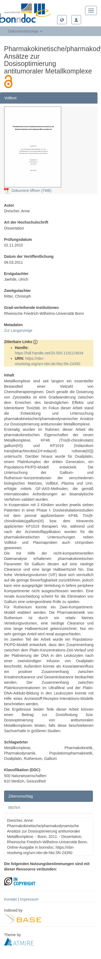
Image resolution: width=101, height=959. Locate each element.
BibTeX (14, 807)
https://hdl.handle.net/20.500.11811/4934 (49, 353)
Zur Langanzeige (18, 330)
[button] (62, 19)
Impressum (29, 899)
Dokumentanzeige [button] (25, 31)
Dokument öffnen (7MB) (27, 190)
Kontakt (10, 899)
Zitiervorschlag (20, 796)
